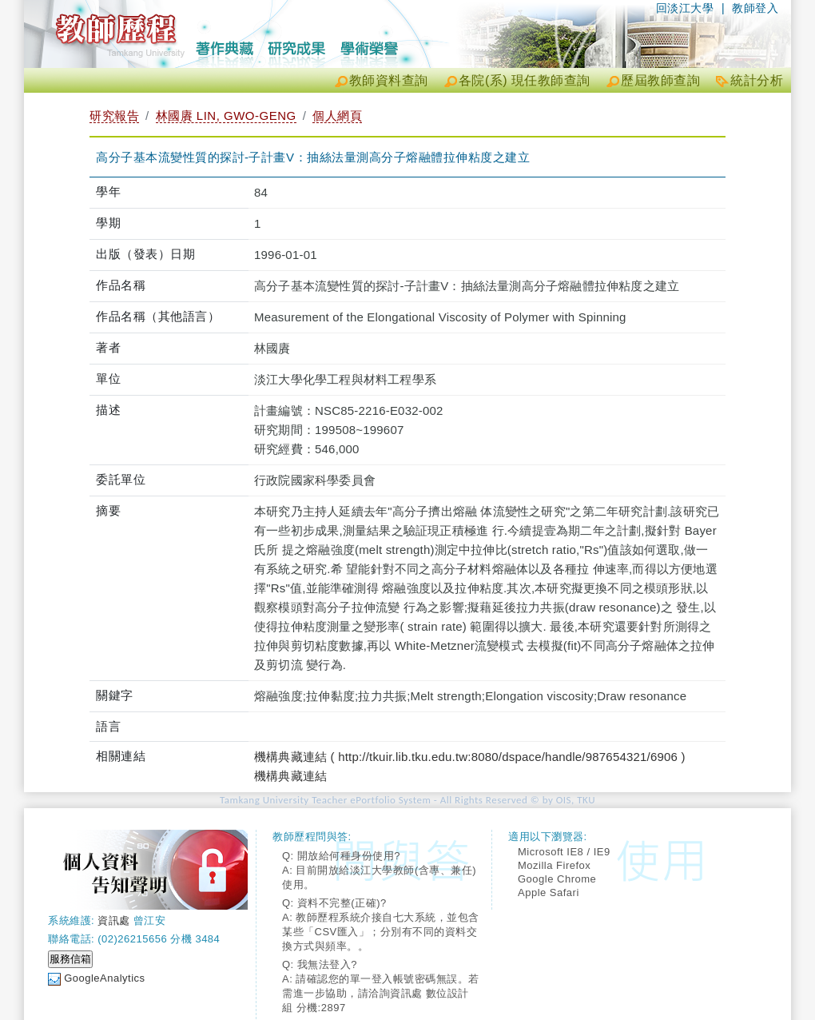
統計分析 (756, 80)
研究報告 (114, 115)
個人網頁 (337, 115)
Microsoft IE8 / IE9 (564, 852)
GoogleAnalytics (104, 978)
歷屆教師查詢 (660, 80)
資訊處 (113, 920)
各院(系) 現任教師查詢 (524, 80)
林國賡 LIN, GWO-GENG (226, 115)
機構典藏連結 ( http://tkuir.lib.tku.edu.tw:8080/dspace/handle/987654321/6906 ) (470, 756)
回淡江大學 (685, 8)
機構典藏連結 (290, 776)
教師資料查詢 (388, 80)
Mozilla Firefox (554, 865)
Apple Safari (548, 892)
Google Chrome (557, 879)
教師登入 (755, 8)
